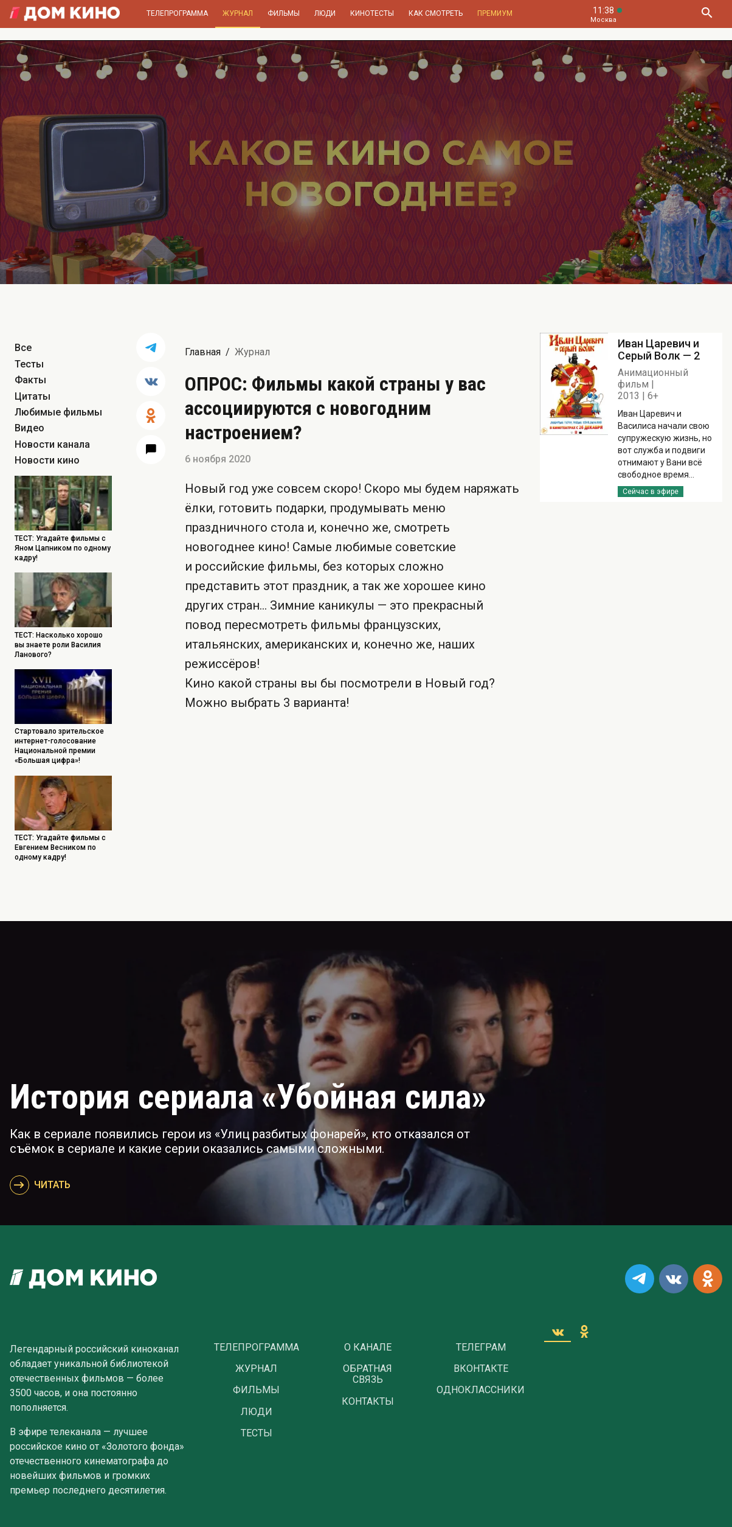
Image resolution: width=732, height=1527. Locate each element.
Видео (29, 428)
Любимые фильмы (58, 412)
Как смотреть (436, 13)
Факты (30, 380)
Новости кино (47, 460)
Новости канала (52, 444)
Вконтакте (481, 1368)
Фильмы (284, 13)
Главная (203, 352)
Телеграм (481, 1347)
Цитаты (32, 396)
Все (23, 347)
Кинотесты (372, 13)
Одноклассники (481, 1390)
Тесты (29, 364)
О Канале (368, 1347)
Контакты (368, 1401)
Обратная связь (367, 1374)
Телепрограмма (177, 13)
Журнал (238, 13)
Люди (325, 13)
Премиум (495, 13)
